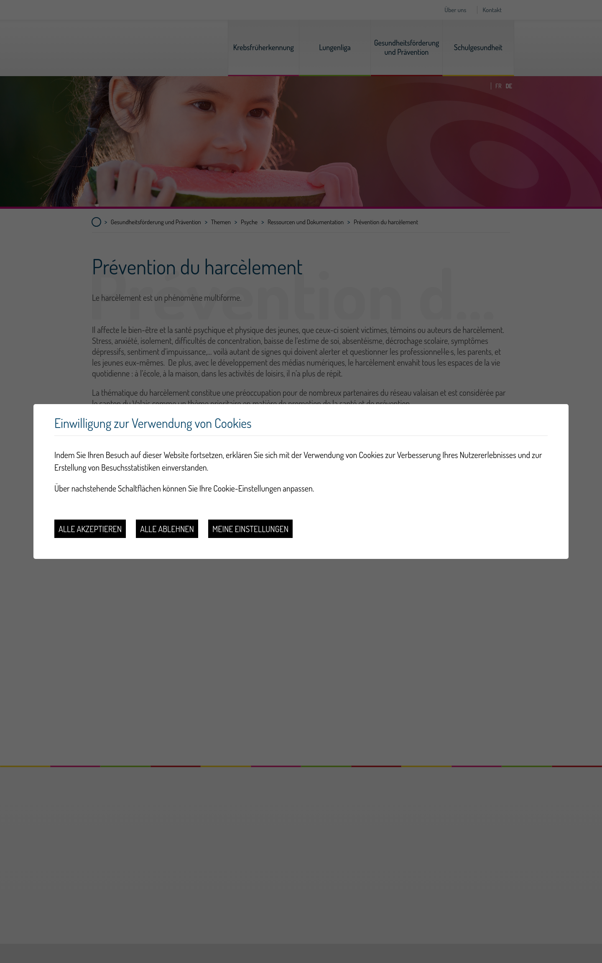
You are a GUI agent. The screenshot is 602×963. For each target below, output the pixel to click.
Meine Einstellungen (250, 528)
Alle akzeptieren (90, 528)
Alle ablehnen (167, 528)
